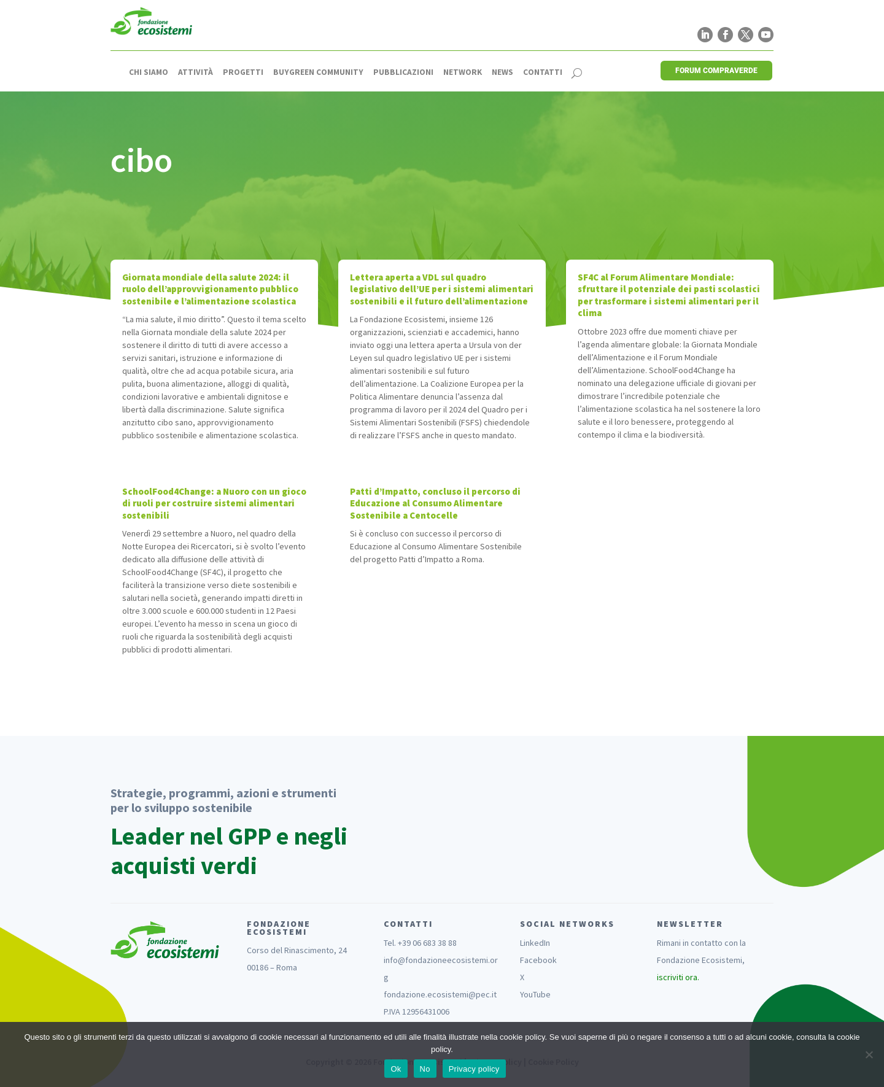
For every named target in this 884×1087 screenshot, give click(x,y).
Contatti (542, 72)
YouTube (535, 994)
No (425, 1068)
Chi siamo (148, 72)
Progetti (243, 72)
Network (462, 72)
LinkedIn (535, 942)
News (502, 72)
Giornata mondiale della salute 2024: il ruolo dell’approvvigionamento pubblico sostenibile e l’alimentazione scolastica (210, 289)
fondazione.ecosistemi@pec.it (440, 994)
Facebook (538, 959)
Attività (195, 72)
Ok (395, 1068)
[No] (869, 1054)
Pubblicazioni (403, 72)
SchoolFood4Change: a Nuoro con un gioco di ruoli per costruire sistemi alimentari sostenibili (214, 503)
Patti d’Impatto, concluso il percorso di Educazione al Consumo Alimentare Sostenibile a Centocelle (435, 503)
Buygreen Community (318, 72)
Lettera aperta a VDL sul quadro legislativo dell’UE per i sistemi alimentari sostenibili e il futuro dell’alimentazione (441, 289)
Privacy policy (474, 1068)
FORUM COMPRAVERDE (716, 70)
